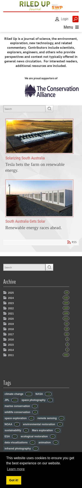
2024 (11, 298)
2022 (11, 308)
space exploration (19, 418)
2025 (11, 292)
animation (48, 442)
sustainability (17, 430)
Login (64, 19)
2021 (11, 313)
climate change (18, 394)
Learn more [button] (16, 469)
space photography (37, 400)
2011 (11, 355)
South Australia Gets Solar (39, 198)
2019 (11, 324)
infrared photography (21, 449)
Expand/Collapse (5, 292)
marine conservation (21, 406)
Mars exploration (46, 430)
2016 (11, 339)
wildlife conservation (21, 412)
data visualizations (20, 442)
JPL (11, 400)
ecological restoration (38, 436)
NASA (43, 394)
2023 (11, 303)
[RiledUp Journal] (41, 5)
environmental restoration (43, 424)
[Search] (24, 108)
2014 (11, 350)
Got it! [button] (13, 480)
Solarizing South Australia (39, 136)
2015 (11, 344)
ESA (11, 436)
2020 (11, 318)
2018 (11, 329)
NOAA (12, 424)
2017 (11, 334)
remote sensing (50, 418)
